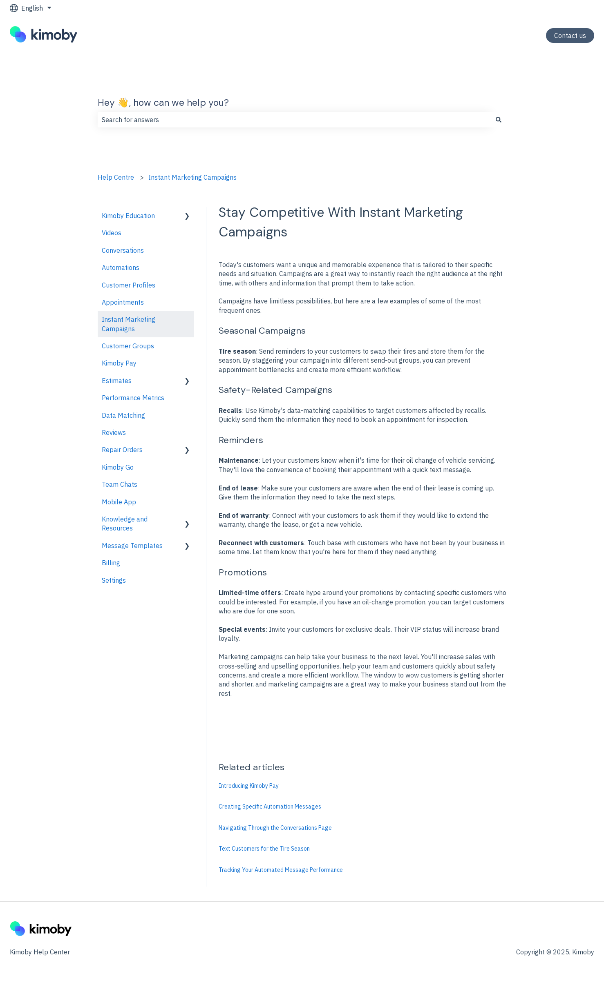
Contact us (570, 35)
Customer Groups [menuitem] (128, 346)
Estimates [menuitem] (117, 381)
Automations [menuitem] (120, 267)
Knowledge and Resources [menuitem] (125, 523)
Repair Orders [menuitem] (122, 450)
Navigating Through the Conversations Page (275, 827)
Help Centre (116, 177)
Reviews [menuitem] (114, 432)
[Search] (498, 119)
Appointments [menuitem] (123, 302)
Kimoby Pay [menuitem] (119, 363)
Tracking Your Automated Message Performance (281, 870)
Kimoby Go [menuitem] (118, 467)
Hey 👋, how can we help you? (163, 102)
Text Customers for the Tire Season (264, 848)
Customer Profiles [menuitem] (128, 285)
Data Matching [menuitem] (123, 415)
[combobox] (294, 119)
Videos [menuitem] (111, 233)
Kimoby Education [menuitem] (128, 216)
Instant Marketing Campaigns (192, 177)
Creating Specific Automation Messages (270, 806)
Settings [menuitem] (114, 580)
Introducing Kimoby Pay (249, 785)
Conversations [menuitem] (123, 250)
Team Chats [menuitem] (119, 484)
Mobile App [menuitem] (119, 502)
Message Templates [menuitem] (132, 546)
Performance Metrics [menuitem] (133, 398)
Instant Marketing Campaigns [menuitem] (128, 323)
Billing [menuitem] (111, 563)
